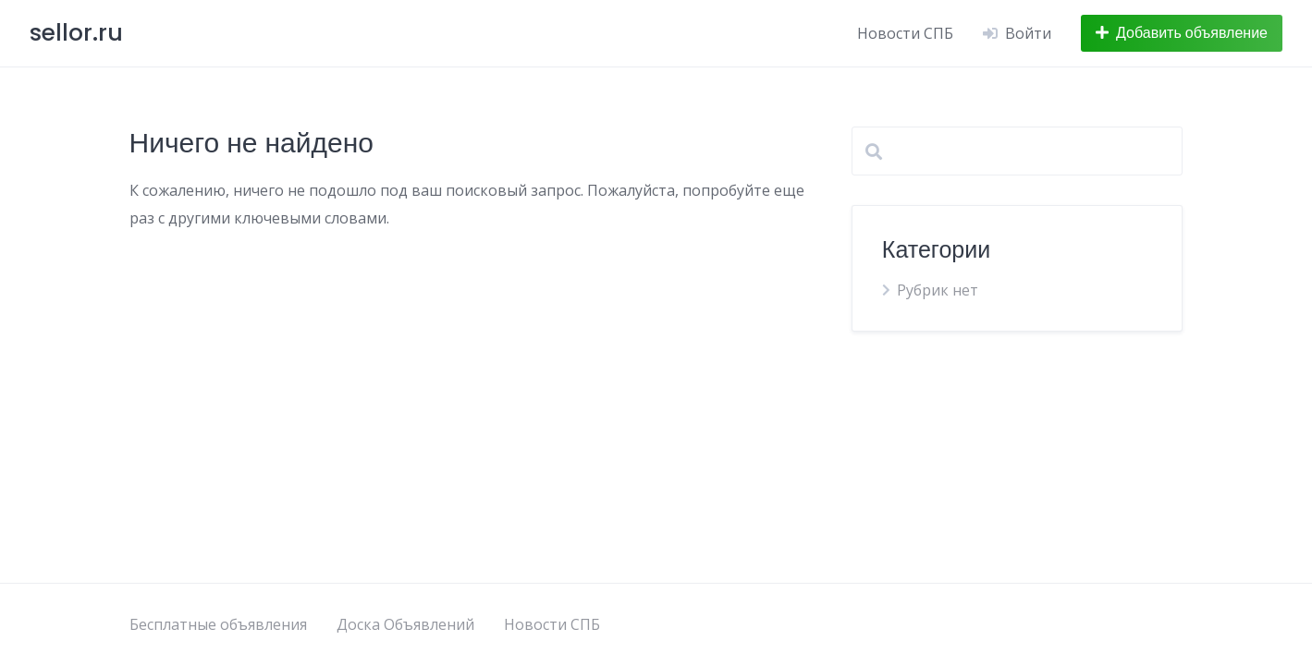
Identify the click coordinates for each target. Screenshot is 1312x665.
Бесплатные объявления (218, 624)
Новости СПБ (905, 33)
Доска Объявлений (405, 624)
